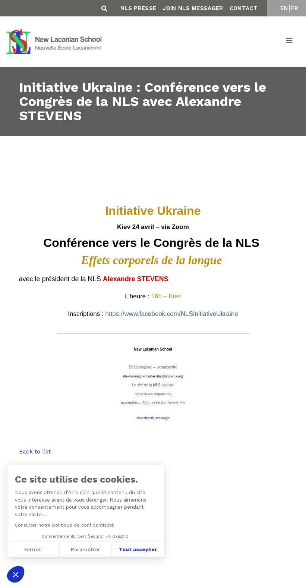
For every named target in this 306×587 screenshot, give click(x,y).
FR (295, 8)
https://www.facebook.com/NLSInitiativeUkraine (171, 313)
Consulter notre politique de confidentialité (63, 525)
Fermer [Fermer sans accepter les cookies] (32, 549)
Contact (244, 8)
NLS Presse (138, 8)
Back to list (35, 451)
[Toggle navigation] (289, 41)
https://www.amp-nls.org (153, 394)
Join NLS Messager (193, 8)
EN (284, 8)
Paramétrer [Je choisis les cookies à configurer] (85, 549)
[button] (16, 574)
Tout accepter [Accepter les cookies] (137, 549)
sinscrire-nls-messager (153, 418)
